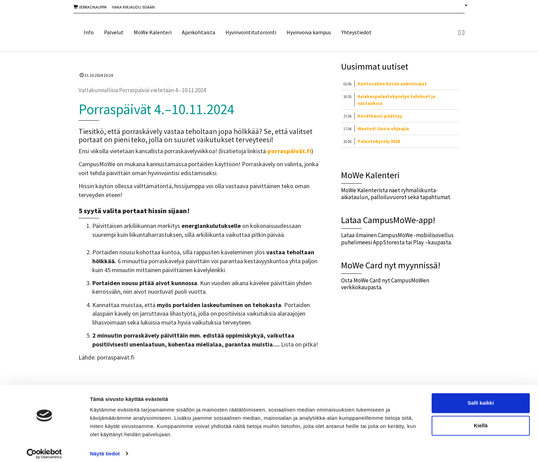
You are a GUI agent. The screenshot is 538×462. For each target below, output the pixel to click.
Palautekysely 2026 (379, 141)
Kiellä (481, 420)
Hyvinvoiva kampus (308, 32)
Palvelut (114, 32)
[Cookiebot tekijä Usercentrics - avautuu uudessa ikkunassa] (44, 448)
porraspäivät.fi (289, 151)
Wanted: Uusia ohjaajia (383, 128)
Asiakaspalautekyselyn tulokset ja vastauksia (396, 99)
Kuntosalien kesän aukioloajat (392, 84)
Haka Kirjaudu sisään (133, 7)
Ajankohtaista (198, 32)
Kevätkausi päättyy (380, 116)
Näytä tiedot (105, 448)
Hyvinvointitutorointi (250, 32)
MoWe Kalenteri (153, 32)
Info (89, 32)
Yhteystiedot (356, 32)
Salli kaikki (481, 398)
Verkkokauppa (90, 7)
